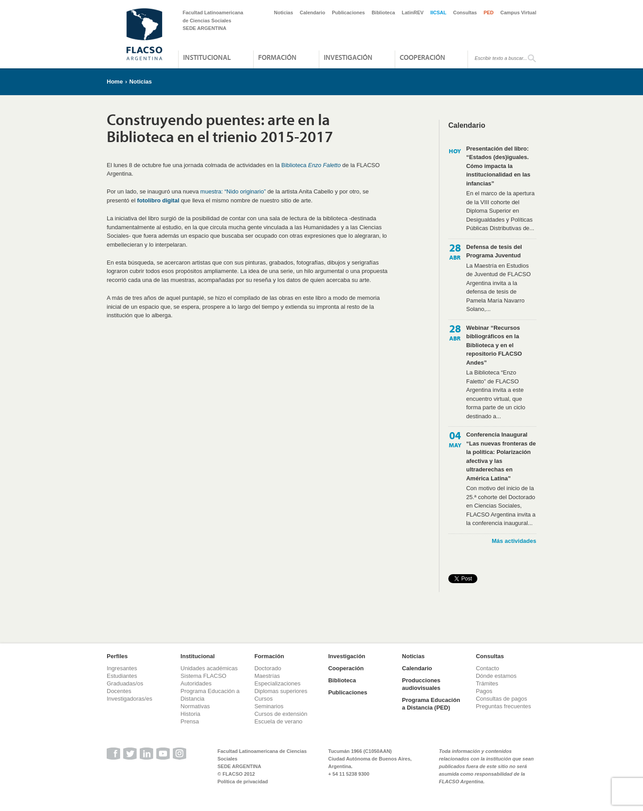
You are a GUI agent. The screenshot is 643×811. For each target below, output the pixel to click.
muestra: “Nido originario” (233, 191)
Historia (190, 713)
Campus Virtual (519, 12)
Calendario (312, 12)
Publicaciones (348, 12)
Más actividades (514, 541)
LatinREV (413, 12)
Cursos (264, 698)
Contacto (487, 668)
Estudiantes (122, 675)
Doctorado (268, 668)
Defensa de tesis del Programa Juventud (494, 251)
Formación (277, 57)
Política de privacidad (242, 781)
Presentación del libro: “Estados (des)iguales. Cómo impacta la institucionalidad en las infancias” (498, 166)
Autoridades (195, 683)
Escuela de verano (279, 721)
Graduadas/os (125, 683)
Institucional (207, 57)
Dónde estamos (496, 675)
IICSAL (438, 12)
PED (489, 12)
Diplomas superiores (281, 691)
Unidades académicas (209, 668)
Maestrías (267, 675)
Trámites (487, 683)
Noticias (283, 12)
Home (115, 81)
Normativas (195, 706)
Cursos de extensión (281, 713)
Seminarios (269, 706)
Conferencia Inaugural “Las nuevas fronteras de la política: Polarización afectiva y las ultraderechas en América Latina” (501, 456)
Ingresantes (122, 668)
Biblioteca (383, 12)
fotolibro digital (158, 200)
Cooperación (422, 57)
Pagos (484, 691)
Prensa (189, 721)
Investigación (348, 57)
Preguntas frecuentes (503, 706)
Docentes (119, 691)
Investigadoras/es (129, 698)
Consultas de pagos (501, 698)
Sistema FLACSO (203, 675)
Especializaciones (278, 683)
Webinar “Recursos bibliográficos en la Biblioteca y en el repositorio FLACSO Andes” (494, 345)
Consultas (465, 12)
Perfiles (117, 656)
